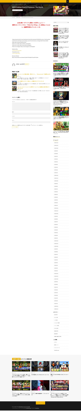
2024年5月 (56, 196)
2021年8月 (56, 285)
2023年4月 (56, 231)
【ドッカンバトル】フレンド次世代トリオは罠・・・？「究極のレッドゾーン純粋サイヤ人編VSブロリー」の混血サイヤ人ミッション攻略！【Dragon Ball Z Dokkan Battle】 (60, 398)
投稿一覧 (26, 66)
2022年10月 (56, 247)
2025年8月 (56, 155)
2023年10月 (56, 215)
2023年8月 (56, 220)
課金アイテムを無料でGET (20, 5)
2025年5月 (56, 163)
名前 (13, 114)
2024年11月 (56, 180)
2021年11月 (56, 277)
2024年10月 (56, 182)
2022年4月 (56, 263)
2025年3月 (56, 169)
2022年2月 (56, 269)
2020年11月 (56, 309)
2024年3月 (56, 201)
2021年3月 (56, 298)
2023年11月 (56, 212)
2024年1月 (56, 207)
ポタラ (55, 328)
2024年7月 (56, 190)
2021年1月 (56, 304)
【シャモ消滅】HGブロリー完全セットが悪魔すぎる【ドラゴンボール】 (30, 83)
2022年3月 (56, 266)
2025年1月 (56, 174)
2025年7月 (56, 158)
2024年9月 (56, 185)
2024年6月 (56, 193)
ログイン (55, 342)
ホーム (13, 5)
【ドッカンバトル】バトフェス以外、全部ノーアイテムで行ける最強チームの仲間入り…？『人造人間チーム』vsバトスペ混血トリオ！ (63, 39)
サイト (13, 122)
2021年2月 (56, 301)
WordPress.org (56, 350)
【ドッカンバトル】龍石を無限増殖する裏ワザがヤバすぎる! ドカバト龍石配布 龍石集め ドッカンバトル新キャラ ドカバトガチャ (61, 120)
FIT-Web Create (28, 412)
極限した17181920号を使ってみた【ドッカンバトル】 (59, 375)
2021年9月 (56, 282)
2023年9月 (56, 217)
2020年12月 (56, 306)
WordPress (38, 412)
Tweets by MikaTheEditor (16, 52)
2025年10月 (56, 150)
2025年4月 (56, 166)
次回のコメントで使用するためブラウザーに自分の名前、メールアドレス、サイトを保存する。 (27, 127)
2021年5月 (56, 293)
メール (13, 118)
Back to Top (40, 407)
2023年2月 (56, 236)
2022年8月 (56, 252)
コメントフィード (57, 347)
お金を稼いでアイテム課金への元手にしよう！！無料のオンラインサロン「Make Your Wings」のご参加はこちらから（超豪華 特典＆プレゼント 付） (31, 27)
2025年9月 (56, 153)
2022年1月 (56, 271)
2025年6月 (56, 161)
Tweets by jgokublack (16, 55)
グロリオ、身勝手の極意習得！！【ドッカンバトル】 (40, 396)
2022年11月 (56, 244)
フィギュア (56, 323)
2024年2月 (56, 204)
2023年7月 (56, 223)
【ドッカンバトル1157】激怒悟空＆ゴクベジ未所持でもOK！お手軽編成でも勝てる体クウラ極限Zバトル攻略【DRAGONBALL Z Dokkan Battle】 (61, 76)
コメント (13, 103)
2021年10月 (56, 279)
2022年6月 (56, 258)
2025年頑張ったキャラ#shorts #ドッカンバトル (40, 375)
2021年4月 (56, 296)
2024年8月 (56, 188)
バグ (30, 5)
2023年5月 (56, 228)
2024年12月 (56, 177)
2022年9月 (56, 250)
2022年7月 (56, 255)
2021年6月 (56, 290)
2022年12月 (56, 242)
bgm (55, 315)
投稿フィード (56, 345)
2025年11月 (56, 147)
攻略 (27, 5)
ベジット (55, 326)
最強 (55, 334)
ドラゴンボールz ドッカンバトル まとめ (24, 411)
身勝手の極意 (20, 12)
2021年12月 (56, 274)
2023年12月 (56, 209)
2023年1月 (56, 239)
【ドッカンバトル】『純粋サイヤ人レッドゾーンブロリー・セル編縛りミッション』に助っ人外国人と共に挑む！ (21, 397)
